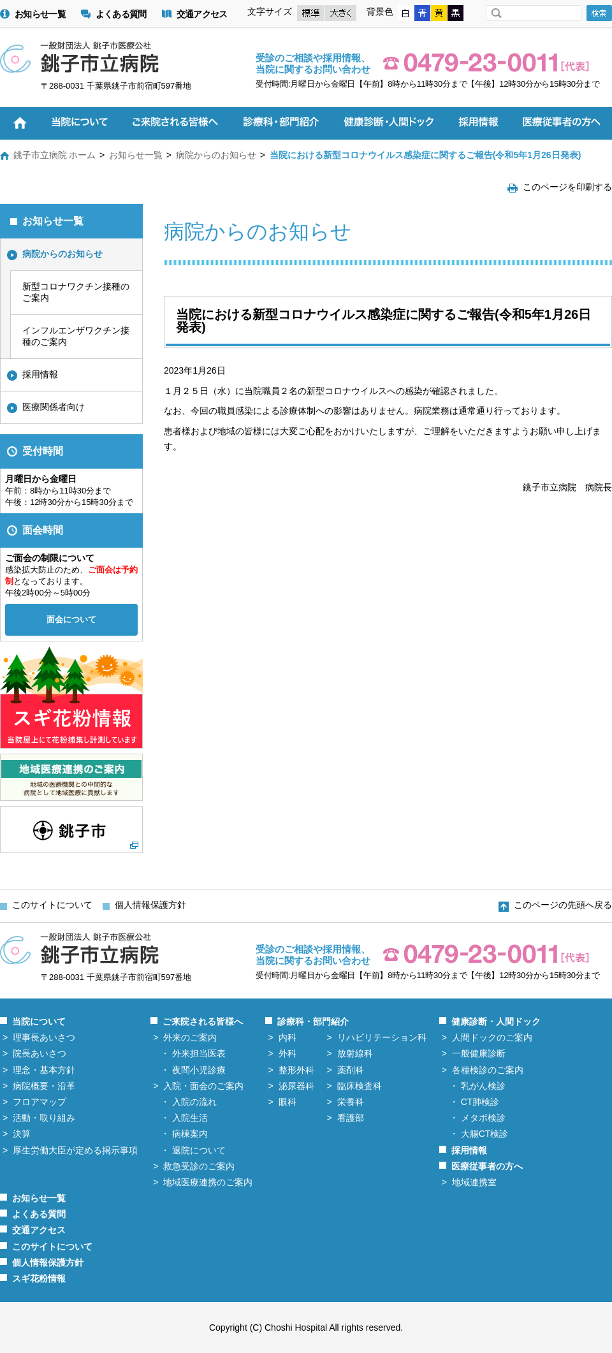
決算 (22, 1134)
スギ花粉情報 (39, 1278)
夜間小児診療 (199, 1070)
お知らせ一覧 (40, 14)
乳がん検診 (483, 1086)
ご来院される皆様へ (203, 1021)
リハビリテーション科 (381, 1037)
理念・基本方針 (44, 1070)
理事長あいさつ (44, 1037)
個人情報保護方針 (150, 905)
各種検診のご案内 (487, 1070)
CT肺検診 (480, 1102)
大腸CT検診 (485, 1134)
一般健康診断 (479, 1053)
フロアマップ (39, 1102)
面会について (71, 619)
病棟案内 (190, 1134)
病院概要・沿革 (44, 1086)
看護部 (350, 1118)
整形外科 (296, 1070)
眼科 (287, 1102)
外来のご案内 (190, 1037)
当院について (39, 1021)
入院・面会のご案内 (203, 1086)
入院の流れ (194, 1102)
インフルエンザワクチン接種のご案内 (75, 336)
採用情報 (40, 374)
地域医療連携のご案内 (207, 1182)
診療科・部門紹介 (313, 1021)
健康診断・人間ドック (496, 1021)
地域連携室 (474, 1182)
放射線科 (355, 1053)
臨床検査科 (359, 1086)
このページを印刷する (567, 187)
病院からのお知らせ (216, 155)
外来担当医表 (199, 1053)
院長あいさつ (39, 1053)
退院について (199, 1150)
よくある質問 (121, 14)
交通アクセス (202, 14)
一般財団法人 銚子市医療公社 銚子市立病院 (79, 57)
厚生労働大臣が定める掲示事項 (75, 1150)
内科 (287, 1037)
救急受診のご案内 (199, 1166)
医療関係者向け (53, 407)
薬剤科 (350, 1070)
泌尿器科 (296, 1086)
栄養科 (350, 1102)
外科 (287, 1053)
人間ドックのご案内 (492, 1037)
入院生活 (190, 1118)
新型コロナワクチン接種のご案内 (75, 292)
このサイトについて (52, 905)
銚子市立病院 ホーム (54, 155)
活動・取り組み (44, 1118)
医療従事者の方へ (487, 1166)
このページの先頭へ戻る (563, 905)
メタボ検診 (483, 1118)
